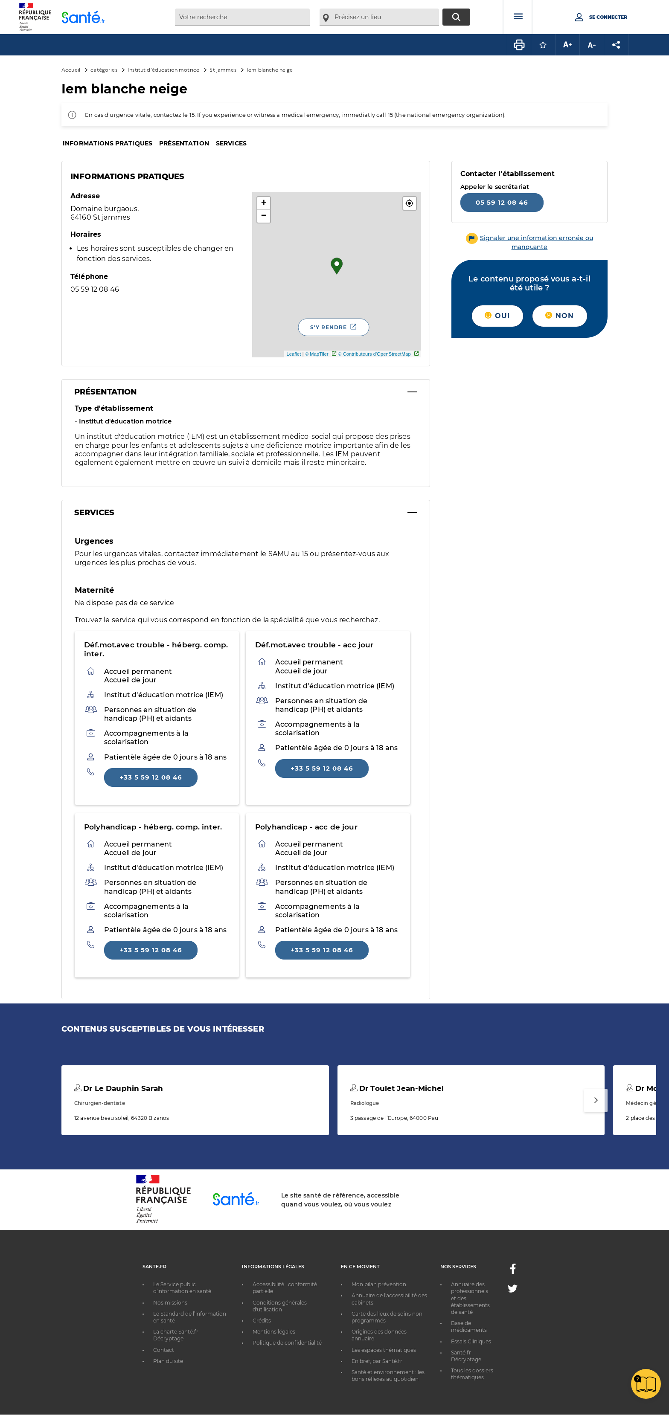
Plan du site (168, 1361)
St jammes (222, 69)
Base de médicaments (469, 1326)
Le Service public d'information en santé (182, 1287)
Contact (163, 1350)
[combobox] (242, 17)
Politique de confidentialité (287, 1343)
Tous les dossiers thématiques (472, 1373)
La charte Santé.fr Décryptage (175, 1335)
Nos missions (170, 1302)
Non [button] (559, 316)
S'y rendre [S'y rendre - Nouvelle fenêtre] (328, 327)
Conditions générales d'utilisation (280, 1306)
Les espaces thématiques (384, 1350)
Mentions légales (274, 1331)
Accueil (70, 69)
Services (231, 143)
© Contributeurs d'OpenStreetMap (374, 354)
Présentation (184, 143)
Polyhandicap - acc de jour (306, 827)
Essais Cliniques (471, 1341)
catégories (103, 69)
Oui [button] (497, 316)
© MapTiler (317, 354)
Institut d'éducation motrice (163, 69)
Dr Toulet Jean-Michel (397, 1088)
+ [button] (264, 203)
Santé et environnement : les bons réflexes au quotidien (388, 1375)
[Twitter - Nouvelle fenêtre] (513, 1290)
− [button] (264, 216)
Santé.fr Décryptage (466, 1356)
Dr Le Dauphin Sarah (118, 1088)
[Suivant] (596, 1100)
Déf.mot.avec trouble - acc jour (314, 645)
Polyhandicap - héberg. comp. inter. (153, 827)
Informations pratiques (107, 143)
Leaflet (293, 354)
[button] (409, 203)
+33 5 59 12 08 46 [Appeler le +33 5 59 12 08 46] (150, 777)
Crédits (262, 1320)
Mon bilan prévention (379, 1284)
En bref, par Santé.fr (377, 1361)
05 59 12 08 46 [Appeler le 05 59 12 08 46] (502, 202)
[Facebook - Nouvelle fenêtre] (512, 1271)
